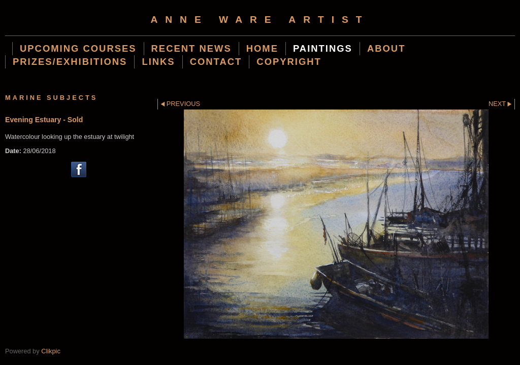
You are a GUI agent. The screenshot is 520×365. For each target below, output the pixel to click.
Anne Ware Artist (259, 19)
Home (262, 48)
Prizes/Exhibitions (70, 61)
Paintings (322, 48)
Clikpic (50, 351)
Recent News (191, 48)
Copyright (288, 61)
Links (158, 61)
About (386, 48)
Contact (216, 61)
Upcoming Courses (78, 48)
